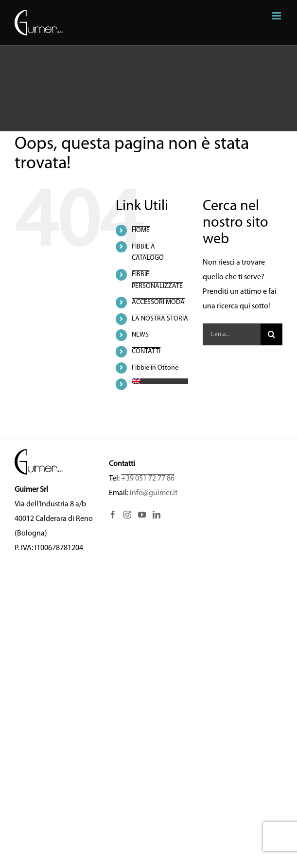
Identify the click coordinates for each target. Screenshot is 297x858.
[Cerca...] (232, 334)
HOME (141, 230)
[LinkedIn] (156, 514)
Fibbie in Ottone (155, 368)
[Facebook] (113, 514)
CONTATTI (146, 351)
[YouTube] (142, 514)
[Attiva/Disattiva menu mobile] (277, 16)
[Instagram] (127, 514)
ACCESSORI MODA (158, 302)
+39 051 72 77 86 (148, 479)
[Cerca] (271, 334)
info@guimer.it (153, 493)
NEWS (140, 335)
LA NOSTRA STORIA (160, 318)
